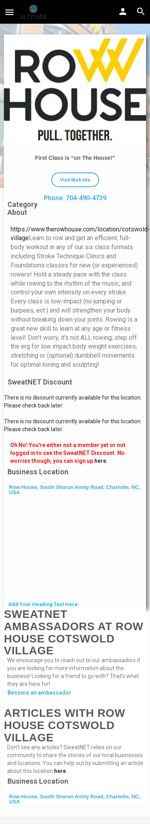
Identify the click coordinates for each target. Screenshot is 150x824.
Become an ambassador (39, 693)
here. (101, 461)
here (60, 771)
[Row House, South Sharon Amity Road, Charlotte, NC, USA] (75, 549)
